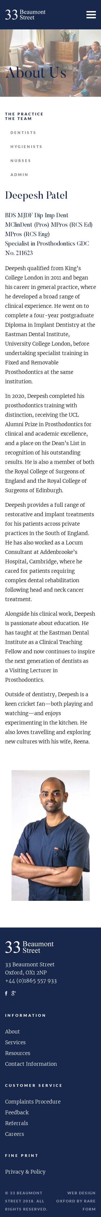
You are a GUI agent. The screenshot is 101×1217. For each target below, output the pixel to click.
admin (20, 174)
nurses (21, 160)
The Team (18, 118)
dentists (24, 132)
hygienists (27, 146)
